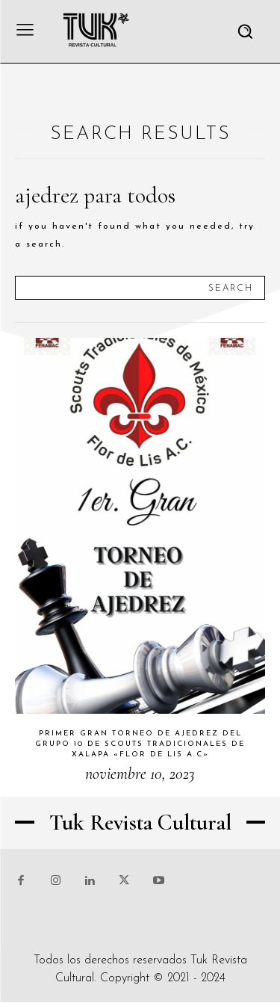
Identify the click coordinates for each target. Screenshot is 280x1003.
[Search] (230, 288)
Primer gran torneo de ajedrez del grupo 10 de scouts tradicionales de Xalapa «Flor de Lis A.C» (140, 744)
